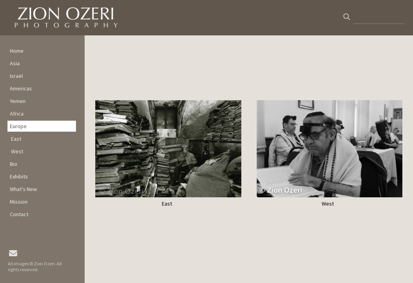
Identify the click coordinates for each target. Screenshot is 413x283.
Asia (15, 63)
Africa (17, 113)
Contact (19, 214)
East (16, 138)
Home (17, 50)
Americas (21, 88)
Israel (16, 75)
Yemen (18, 101)
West (17, 151)
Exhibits (19, 176)
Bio (13, 163)
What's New (23, 189)
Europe (18, 126)
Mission (19, 201)
